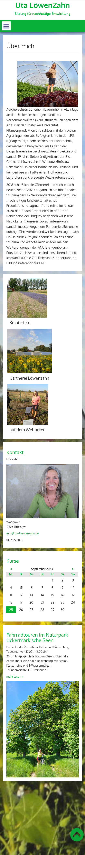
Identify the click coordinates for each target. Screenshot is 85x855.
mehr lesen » (14, 676)
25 (11, 610)
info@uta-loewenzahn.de (22, 533)
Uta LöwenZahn (42, 5)
